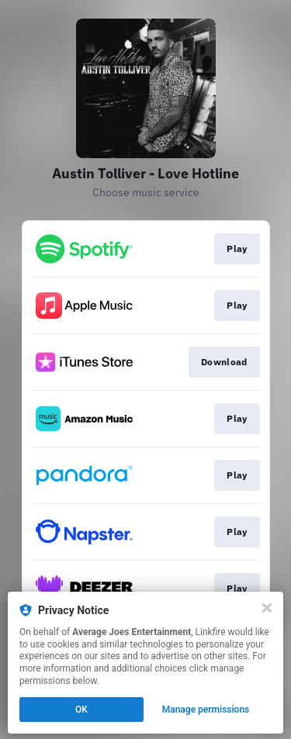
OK (81, 709)
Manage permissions (206, 709)
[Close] (267, 608)
